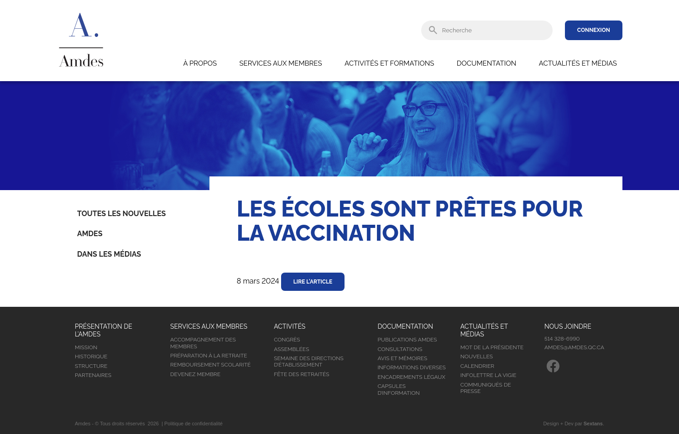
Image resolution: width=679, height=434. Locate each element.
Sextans (593, 423)
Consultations (399, 349)
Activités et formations (389, 63)
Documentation (486, 63)
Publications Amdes (407, 339)
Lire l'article (313, 282)
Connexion (593, 30)
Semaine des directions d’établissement (309, 361)
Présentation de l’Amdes (103, 330)
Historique (91, 356)
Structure (91, 366)
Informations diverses (411, 367)
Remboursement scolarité (210, 365)
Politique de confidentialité (193, 423)
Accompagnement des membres (203, 342)
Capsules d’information (398, 389)
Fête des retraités (301, 374)
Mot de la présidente (492, 347)
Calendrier (477, 366)
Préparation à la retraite (208, 355)
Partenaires (93, 375)
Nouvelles (476, 356)
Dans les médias (109, 254)
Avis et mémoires (402, 358)
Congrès (287, 339)
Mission (86, 347)
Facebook (553, 366)
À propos (200, 63)
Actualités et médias (578, 63)
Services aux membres (280, 63)
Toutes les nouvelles (121, 213)
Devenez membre (195, 374)
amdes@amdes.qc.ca (574, 347)
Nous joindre (567, 326)
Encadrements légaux (411, 377)
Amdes (89, 233)
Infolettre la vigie (488, 375)
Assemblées (291, 349)
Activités (289, 326)
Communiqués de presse (485, 388)
